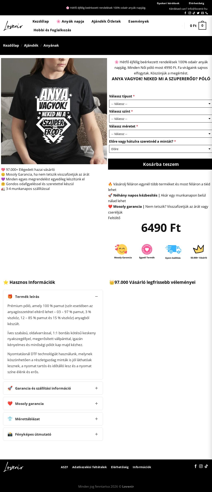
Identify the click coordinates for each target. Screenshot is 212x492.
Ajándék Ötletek (106, 21)
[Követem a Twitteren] (198, 13)
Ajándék (31, 45)
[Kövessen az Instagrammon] (189, 13)
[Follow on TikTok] (194, 13)
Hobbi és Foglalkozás (52, 30)
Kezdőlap (41, 21)
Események (138, 21)
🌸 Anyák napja (70, 21)
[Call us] (206, 13)
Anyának (51, 45)
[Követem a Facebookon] (185, 13)
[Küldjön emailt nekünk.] (202, 13)
